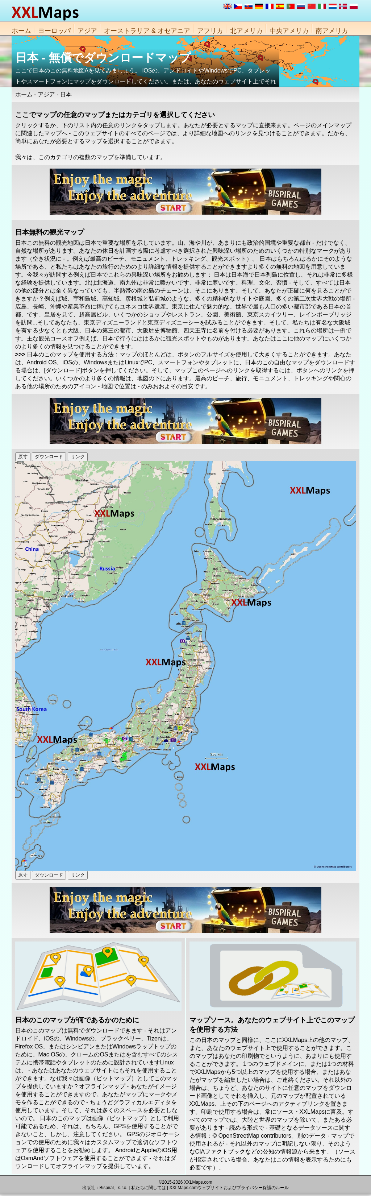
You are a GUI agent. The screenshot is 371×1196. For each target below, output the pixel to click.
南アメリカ (332, 30)
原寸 (23, 456)
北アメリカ (246, 30)
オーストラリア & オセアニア (147, 30)
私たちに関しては (148, 1187)
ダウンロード (49, 456)
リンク (78, 456)
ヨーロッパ (54, 30)
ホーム (21, 30)
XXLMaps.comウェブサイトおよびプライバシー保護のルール (229, 1187)
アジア (87, 30)
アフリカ (210, 30)
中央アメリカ (289, 30)
